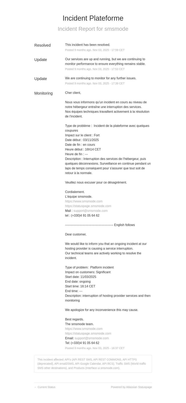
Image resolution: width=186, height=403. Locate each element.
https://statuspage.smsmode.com (88, 206)
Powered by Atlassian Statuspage (131, 387)
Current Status (44, 387)
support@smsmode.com (90, 210)
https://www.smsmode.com (83, 201)
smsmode (116, 29)
